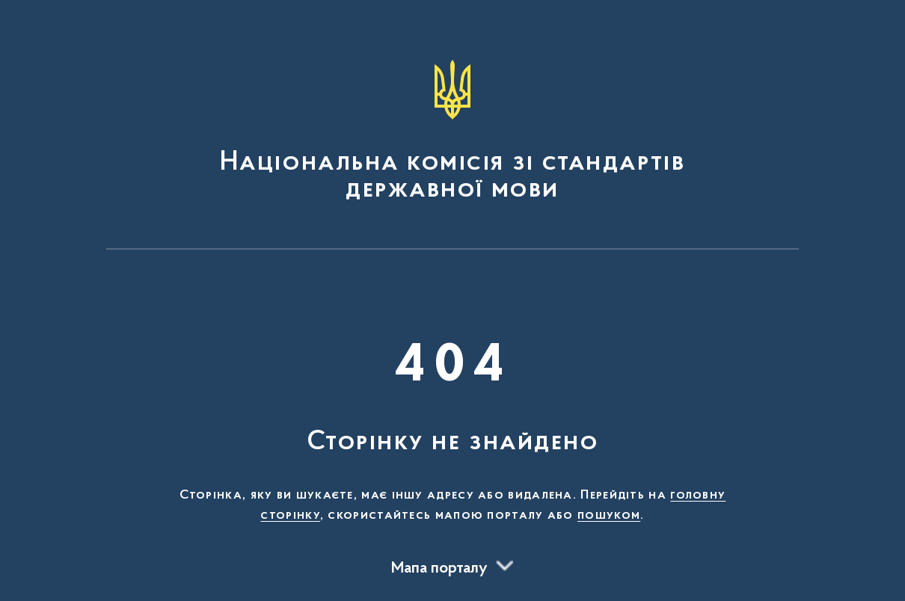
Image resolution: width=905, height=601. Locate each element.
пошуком (608, 516)
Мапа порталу (439, 569)
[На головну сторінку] (452, 131)
